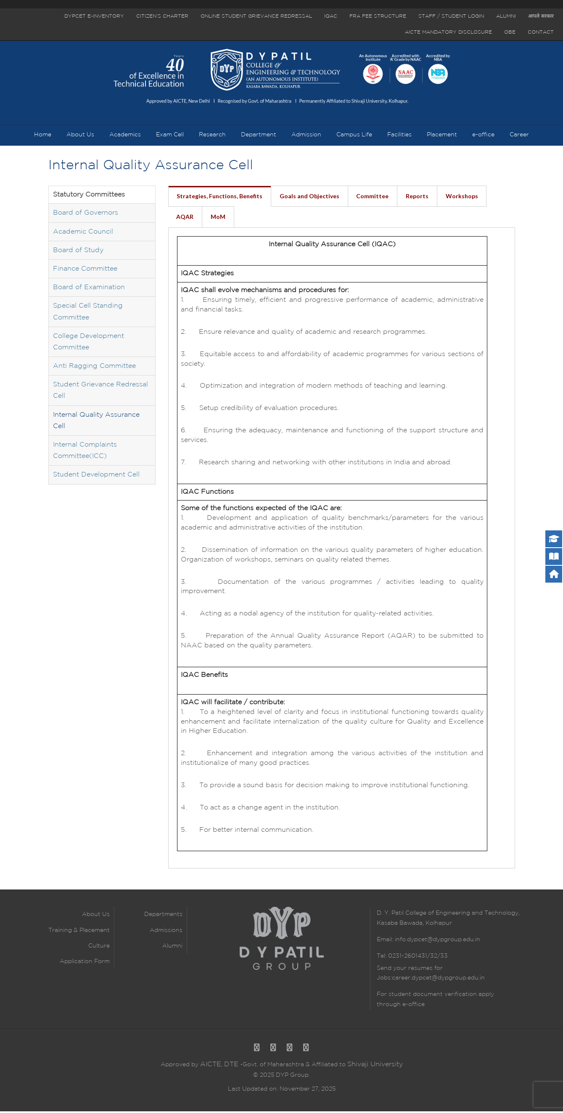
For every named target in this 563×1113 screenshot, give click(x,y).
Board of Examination (89, 289)
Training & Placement (79, 931)
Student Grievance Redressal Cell (100, 392)
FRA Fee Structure (377, 16)
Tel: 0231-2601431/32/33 (412, 957)
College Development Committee (88, 343)
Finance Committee (85, 270)
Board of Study (78, 251)
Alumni (506, 16)
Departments (163, 916)
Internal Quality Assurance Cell (96, 422)
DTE (231, 1066)
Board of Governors (85, 214)
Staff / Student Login (451, 16)
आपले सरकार (541, 16)
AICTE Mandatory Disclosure (448, 32)
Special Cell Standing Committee (88, 313)
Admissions (166, 931)
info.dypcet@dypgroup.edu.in (437, 940)
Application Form (85, 962)
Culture (99, 947)
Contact (541, 32)
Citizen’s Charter (162, 16)
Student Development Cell (96, 476)
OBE (509, 32)
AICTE (210, 1066)
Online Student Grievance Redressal (256, 16)
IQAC (330, 16)
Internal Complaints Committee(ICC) (85, 452)
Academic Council (83, 233)
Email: (386, 940)
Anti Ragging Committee (94, 367)
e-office (413, 1005)
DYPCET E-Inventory (94, 16)
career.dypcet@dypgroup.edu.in (438, 979)
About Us (96, 916)
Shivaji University (375, 1066)
